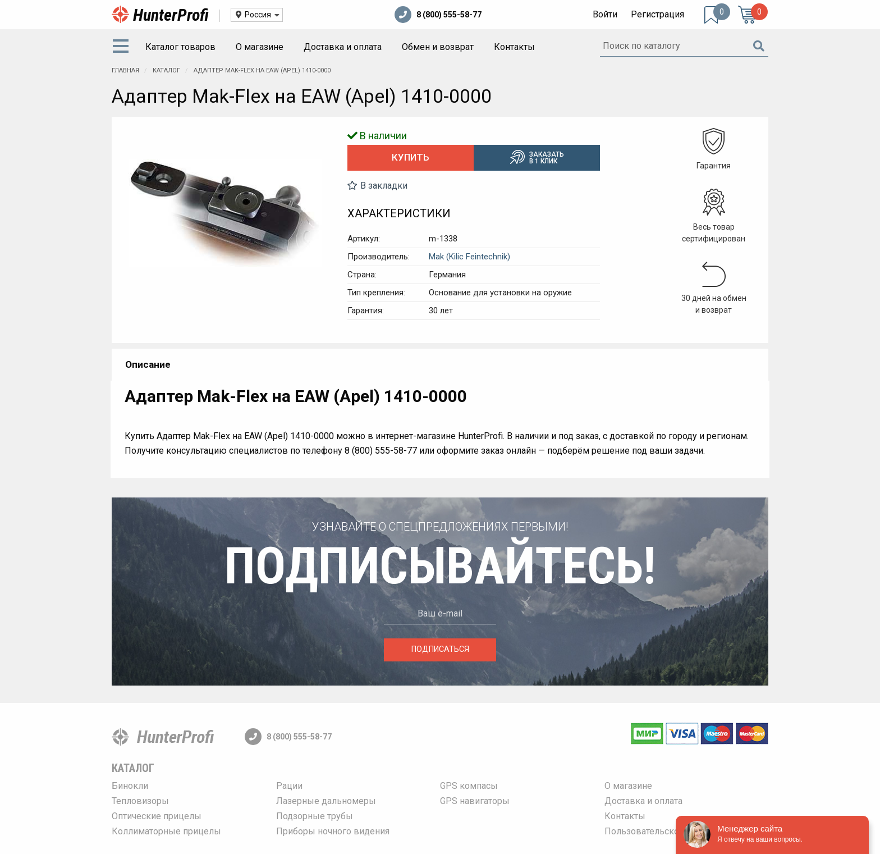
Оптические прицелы (156, 816)
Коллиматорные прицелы (166, 831)
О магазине (259, 47)
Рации (289, 785)
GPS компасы (469, 785)
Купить (410, 157)
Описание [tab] (148, 364)
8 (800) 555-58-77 (438, 14)
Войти (605, 14)
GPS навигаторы (475, 801)
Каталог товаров (180, 47)
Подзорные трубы (314, 816)
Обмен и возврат (438, 47)
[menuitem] (123, 47)
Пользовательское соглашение (670, 831)
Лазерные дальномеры (326, 801)
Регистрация (657, 14)
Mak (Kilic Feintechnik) (469, 257)
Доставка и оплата (343, 47)
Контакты (514, 47)
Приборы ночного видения (332, 831)
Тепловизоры (140, 801)
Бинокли (130, 785)
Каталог (133, 768)
